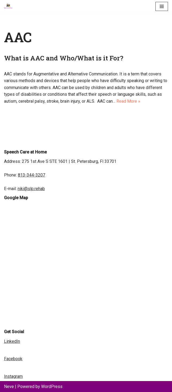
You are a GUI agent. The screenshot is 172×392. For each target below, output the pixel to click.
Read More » (128, 101)
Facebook (13, 358)
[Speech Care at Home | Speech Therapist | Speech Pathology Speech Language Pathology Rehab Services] (9, 6)
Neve (9, 386)
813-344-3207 (31, 175)
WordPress (51, 386)
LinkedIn (12, 341)
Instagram (13, 376)
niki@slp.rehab (31, 188)
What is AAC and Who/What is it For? (64, 58)
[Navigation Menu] (161, 6)
